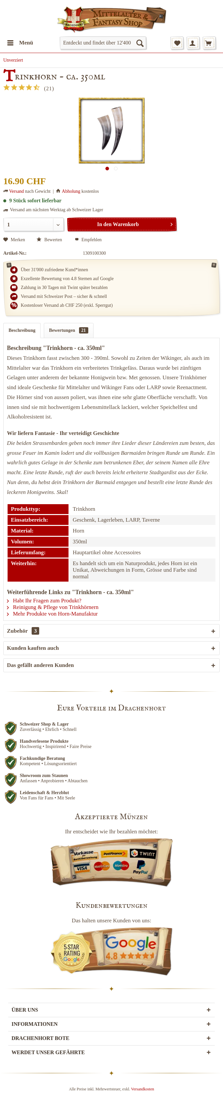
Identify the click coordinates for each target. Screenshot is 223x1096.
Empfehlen (88, 239)
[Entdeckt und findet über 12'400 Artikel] (103, 42)
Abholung (71, 191)
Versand (16, 191)
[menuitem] (20, 42)
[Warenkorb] (209, 42)
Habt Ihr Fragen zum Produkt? (44, 600)
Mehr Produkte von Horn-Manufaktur (52, 614)
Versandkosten (142, 1089)
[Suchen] (139, 43)
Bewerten (50, 239)
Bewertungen (68, 330)
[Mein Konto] (193, 42)
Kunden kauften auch (33, 648)
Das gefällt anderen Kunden (40, 665)
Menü (20, 42)
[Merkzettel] (176, 42)
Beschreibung (22, 330)
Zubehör (23, 631)
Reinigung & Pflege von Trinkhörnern (52, 607)
